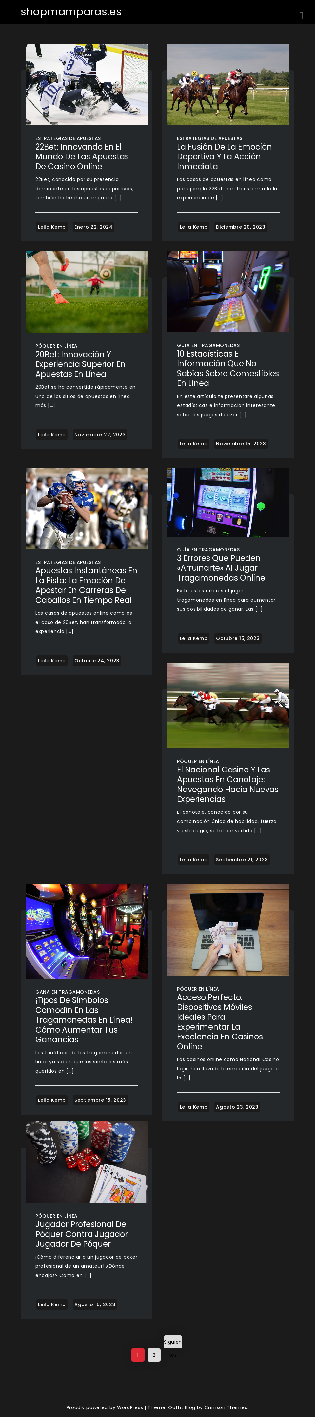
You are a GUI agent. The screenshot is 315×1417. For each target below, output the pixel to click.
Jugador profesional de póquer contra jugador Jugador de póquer (81, 1234)
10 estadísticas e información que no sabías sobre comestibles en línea (228, 368)
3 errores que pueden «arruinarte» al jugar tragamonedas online (221, 568)
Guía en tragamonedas (208, 345)
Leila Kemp (52, 227)
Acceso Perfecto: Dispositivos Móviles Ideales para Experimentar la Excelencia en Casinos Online (220, 1022)
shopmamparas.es (71, 11)
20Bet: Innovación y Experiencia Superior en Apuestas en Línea (80, 364)
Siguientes (173, 1343)
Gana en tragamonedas (67, 992)
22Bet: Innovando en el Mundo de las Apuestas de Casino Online (82, 156)
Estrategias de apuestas (68, 138)
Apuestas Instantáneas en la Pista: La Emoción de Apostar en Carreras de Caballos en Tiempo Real (86, 585)
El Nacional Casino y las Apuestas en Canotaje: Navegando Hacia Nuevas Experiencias (228, 784)
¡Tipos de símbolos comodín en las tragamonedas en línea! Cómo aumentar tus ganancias (84, 1020)
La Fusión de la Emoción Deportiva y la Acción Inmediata (224, 156)
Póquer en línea (56, 346)
